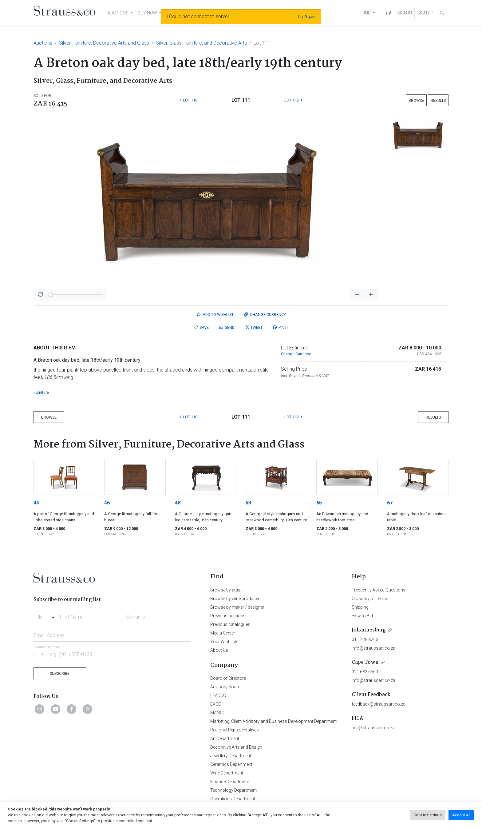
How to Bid (362, 615)
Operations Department (232, 798)
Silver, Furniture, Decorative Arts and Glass (104, 43)
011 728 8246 (365, 639)
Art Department (224, 738)
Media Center (222, 633)
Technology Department (233, 790)
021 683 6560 (365, 671)
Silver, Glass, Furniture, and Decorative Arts (201, 43)
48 (177, 503)
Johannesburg (369, 630)
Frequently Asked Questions (378, 589)
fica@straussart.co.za (373, 727)
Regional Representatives (234, 729)
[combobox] (45, 615)
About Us (219, 650)
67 (390, 503)
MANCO (218, 712)
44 (36, 503)
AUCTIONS (118, 12)
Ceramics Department (231, 764)
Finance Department (229, 781)
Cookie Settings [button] (427, 815)
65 (319, 503)
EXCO (215, 704)
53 (248, 503)
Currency (265, 314)
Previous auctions (228, 615)
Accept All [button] (461, 815)
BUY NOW (147, 12)
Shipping (360, 607)
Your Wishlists (224, 641)
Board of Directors (228, 678)
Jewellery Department (230, 755)
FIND (366, 12)
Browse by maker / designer (237, 607)
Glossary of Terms (370, 598)
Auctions (43, 43)
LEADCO (218, 695)
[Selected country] (39, 654)
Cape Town (365, 662)
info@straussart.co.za (373, 648)
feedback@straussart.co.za (378, 704)
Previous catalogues (230, 624)
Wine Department (226, 772)
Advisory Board (225, 686)
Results (438, 100)
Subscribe (59, 673)
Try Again (306, 16)
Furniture (41, 392)
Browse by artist (226, 589)
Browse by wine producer (234, 598)
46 (107, 503)
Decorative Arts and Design (236, 747)
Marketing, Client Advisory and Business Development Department (273, 721)
